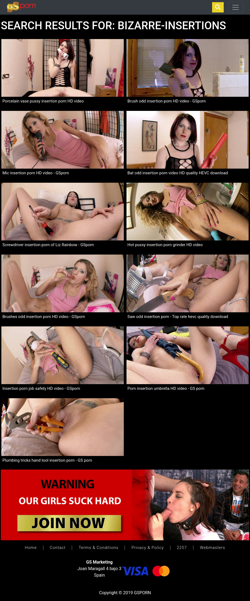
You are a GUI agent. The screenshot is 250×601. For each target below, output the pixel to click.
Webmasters (212, 547)
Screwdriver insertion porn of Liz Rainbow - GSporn (48, 244)
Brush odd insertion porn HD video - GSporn (167, 101)
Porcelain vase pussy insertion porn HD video (43, 101)
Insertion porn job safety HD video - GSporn (41, 388)
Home (31, 547)
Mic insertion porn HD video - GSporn (35, 173)
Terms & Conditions (98, 547)
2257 (182, 547)
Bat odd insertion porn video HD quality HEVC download (178, 173)
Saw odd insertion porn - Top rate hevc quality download (178, 316)
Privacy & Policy (147, 547)
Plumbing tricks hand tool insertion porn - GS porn (47, 460)
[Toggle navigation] (235, 7)
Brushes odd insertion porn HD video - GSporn (43, 316)
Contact (58, 547)
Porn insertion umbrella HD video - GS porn (166, 388)
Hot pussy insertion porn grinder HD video (165, 244)
